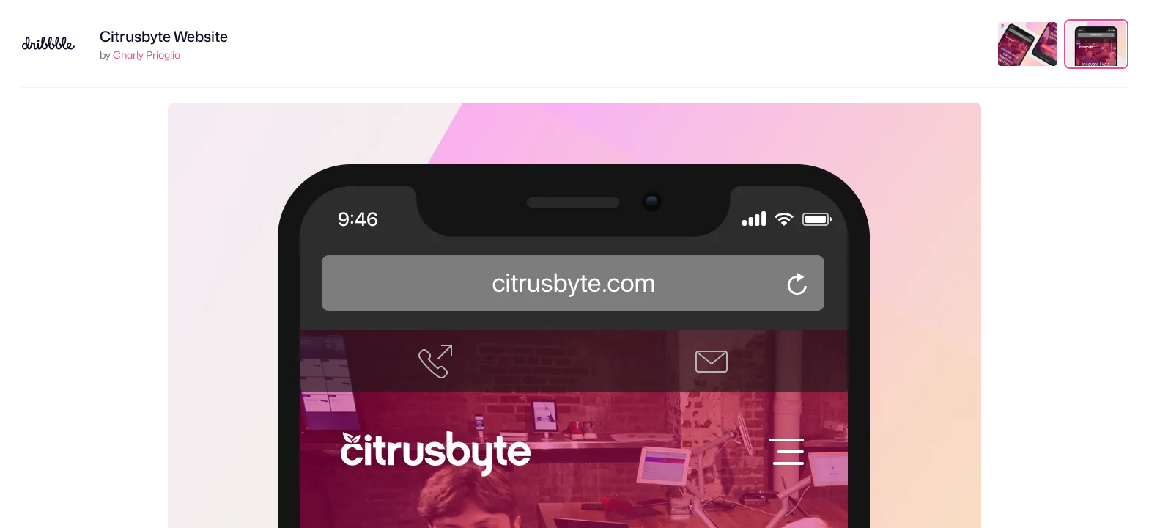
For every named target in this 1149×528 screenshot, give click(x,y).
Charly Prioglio (146, 54)
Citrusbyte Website (164, 36)
